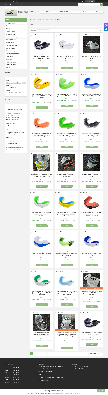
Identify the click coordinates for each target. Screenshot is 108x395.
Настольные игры (10, 48)
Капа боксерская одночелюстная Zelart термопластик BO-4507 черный (91, 135)
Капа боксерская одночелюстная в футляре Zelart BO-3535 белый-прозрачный (67, 56)
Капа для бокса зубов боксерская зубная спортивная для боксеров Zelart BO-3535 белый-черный (66, 334)
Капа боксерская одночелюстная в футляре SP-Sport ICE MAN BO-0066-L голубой (67, 292)
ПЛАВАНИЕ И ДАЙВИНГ (11, 40)
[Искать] (101, 4)
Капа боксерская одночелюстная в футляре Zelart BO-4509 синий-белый (42, 253)
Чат (101, 390)
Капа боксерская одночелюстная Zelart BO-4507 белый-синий (91, 95)
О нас (84, 12)
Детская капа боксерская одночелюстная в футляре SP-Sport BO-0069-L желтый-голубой (41, 174)
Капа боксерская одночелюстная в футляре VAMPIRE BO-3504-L (92, 333)
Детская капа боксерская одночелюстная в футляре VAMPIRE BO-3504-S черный (41, 56)
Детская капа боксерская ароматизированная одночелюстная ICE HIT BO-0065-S (66, 253)
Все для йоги (9, 59)
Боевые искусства (47, 19)
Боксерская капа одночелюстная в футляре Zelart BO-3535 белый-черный (92, 292)
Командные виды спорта (12, 23)
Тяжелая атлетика (10, 31)
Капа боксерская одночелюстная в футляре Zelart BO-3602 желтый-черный (42, 95)
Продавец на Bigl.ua (54, 391)
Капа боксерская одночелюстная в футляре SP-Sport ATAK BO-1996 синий (92, 253)
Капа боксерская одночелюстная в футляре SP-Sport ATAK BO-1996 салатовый (42, 292)
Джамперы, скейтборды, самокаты (14, 53)
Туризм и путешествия (11, 45)
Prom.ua (61, 390)
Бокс (55, 19)
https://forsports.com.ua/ (14, 113)
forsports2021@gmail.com (14, 115)
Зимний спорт (9, 56)
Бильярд (8, 67)
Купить (41, 68)
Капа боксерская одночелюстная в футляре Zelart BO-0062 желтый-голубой (67, 214)
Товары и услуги (64, 12)
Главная (48, 12)
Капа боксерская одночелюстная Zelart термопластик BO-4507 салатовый (66, 135)
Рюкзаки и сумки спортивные (13, 37)
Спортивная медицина (11, 62)
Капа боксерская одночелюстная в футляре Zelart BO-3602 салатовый (66, 95)
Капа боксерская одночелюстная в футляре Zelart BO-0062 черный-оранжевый (67, 174)
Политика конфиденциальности (72, 393)
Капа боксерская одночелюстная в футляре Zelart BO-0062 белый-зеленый (42, 214)
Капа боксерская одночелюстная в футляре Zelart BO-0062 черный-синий (92, 174)
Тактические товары (11, 51)
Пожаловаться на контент (58, 393)
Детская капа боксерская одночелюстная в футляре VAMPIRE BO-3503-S (41, 334)
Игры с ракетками (10, 34)
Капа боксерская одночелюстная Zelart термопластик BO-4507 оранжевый (41, 135)
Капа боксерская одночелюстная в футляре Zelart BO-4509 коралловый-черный (92, 214)
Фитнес (8, 28)
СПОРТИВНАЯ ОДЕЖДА (11, 65)
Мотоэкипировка (10, 42)
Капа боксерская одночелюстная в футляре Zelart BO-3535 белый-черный (92, 56)
